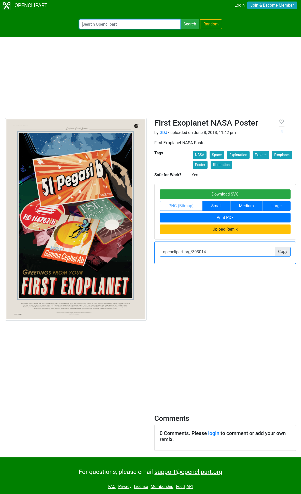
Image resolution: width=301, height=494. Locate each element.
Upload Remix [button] (225, 229)
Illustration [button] (221, 165)
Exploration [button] (238, 155)
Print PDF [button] (225, 217)
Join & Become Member (272, 5)
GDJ (163, 132)
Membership (161, 486)
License (141, 486)
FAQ (112, 486)
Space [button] (217, 155)
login (213, 433)
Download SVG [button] (225, 194)
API (189, 486)
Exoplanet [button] (282, 155)
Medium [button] (246, 205)
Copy (282, 251)
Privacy (124, 486)
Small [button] (216, 205)
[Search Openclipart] (130, 24)
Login (239, 5)
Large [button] (276, 205)
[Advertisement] (150, 79)
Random (211, 24)
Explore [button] (261, 155)
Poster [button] (200, 165)
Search (190, 24)
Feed (180, 486)
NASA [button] (199, 155)
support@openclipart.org (188, 471)
